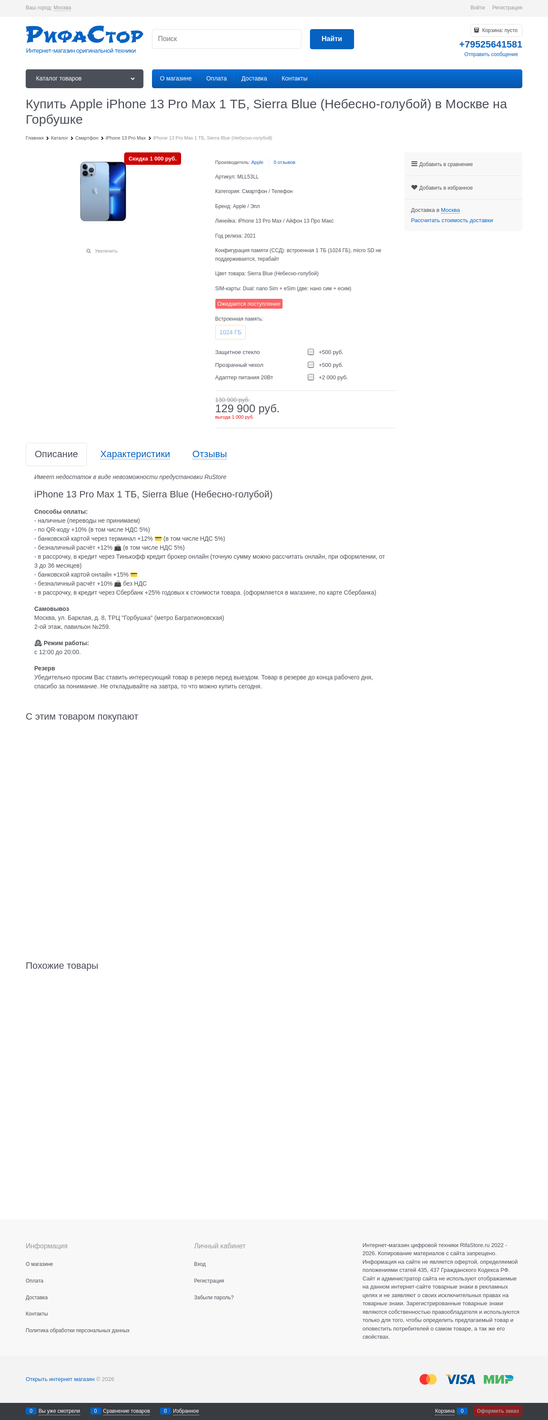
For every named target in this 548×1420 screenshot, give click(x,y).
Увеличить (106, 250)
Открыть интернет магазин (60, 1379)
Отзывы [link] (209, 454)
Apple (257, 162)
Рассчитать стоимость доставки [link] (452, 220)
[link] (62, 8)
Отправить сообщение (491, 54)
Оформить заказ (498, 1411)
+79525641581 (490, 44)
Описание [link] (56, 454)
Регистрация (507, 8)
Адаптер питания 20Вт (244, 377)
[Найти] (332, 39)
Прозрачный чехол (239, 365)
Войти (478, 8)
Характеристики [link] (135, 454)
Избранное (186, 1411)
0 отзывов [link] (284, 162)
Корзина (445, 1411)
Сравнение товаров (126, 1411)
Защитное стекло (237, 352)
